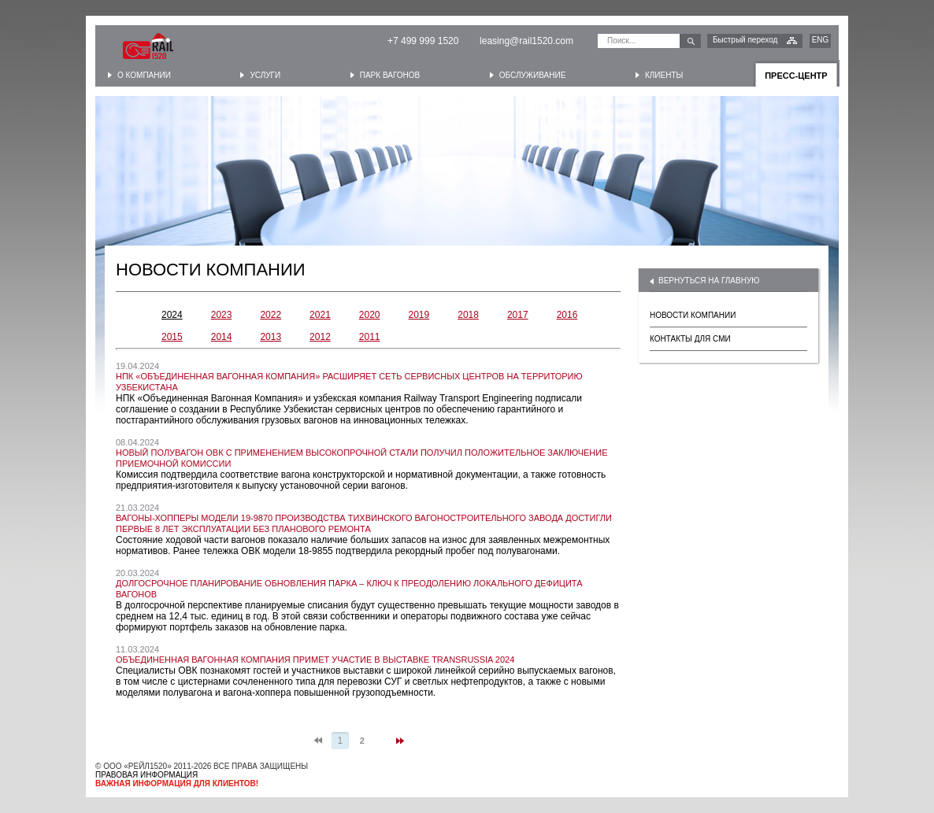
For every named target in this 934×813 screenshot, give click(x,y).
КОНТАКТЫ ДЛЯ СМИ (690, 338)
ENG (820, 39)
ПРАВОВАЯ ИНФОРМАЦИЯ (146, 775)
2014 (221, 336)
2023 (221, 314)
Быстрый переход (745, 39)
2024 (172, 314)
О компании (144, 75)
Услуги (265, 75)
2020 (369, 314)
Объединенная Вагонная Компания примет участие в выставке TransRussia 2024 (315, 659)
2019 (419, 314)
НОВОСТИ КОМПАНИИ (693, 315)
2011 (369, 336)
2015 (172, 336)
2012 (320, 336)
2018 (468, 314)
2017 (517, 314)
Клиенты (664, 75)
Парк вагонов (390, 75)
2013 (270, 336)
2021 (320, 314)
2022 (270, 314)
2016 (567, 314)
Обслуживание (532, 75)
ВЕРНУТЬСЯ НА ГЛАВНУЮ (708, 280)
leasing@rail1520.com (526, 40)
